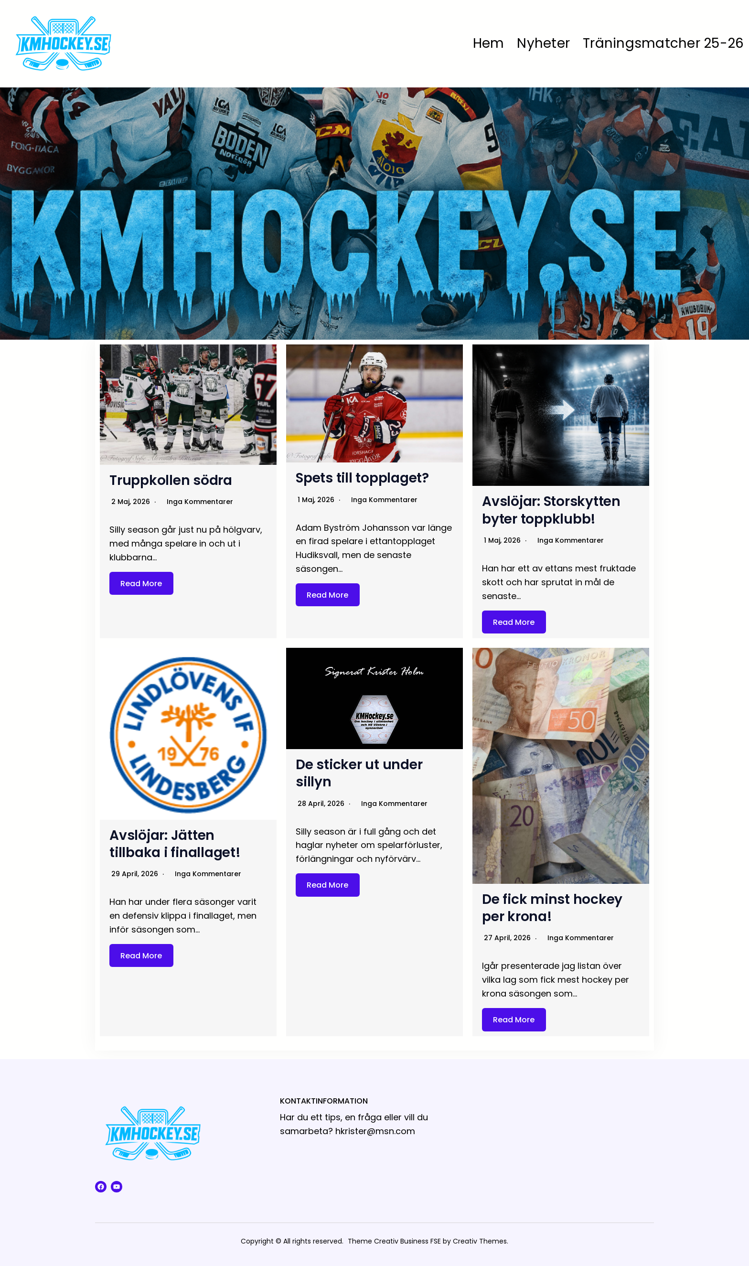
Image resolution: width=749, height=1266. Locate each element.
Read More (141, 583)
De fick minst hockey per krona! (552, 908)
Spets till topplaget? (362, 478)
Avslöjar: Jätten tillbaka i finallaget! (175, 844)
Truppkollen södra (170, 480)
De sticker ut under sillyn (359, 773)
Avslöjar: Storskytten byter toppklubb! (551, 510)
